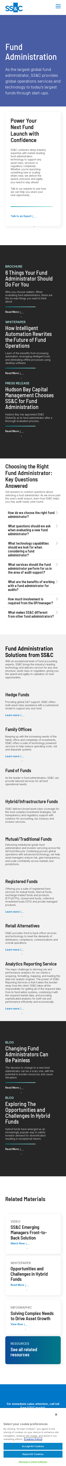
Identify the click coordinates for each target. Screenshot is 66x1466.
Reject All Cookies (32, 1454)
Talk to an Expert (21, 216)
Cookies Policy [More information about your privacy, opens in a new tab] (33, 1439)
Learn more (12, 715)
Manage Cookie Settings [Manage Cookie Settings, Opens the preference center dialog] (33, 1461)
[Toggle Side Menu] (58, 6)
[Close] (56, 1414)
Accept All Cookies (33, 1446)
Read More (12, 311)
